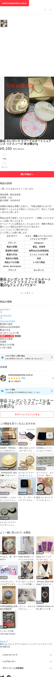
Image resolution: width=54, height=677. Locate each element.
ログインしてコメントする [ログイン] (27, 414)
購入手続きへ (27, 174)
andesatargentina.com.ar (14, 3)
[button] (27, 293)
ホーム (3, 641)
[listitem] (27, 378)
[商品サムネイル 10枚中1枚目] (3, 23)
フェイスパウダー (7, 321)
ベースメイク (6, 315)
